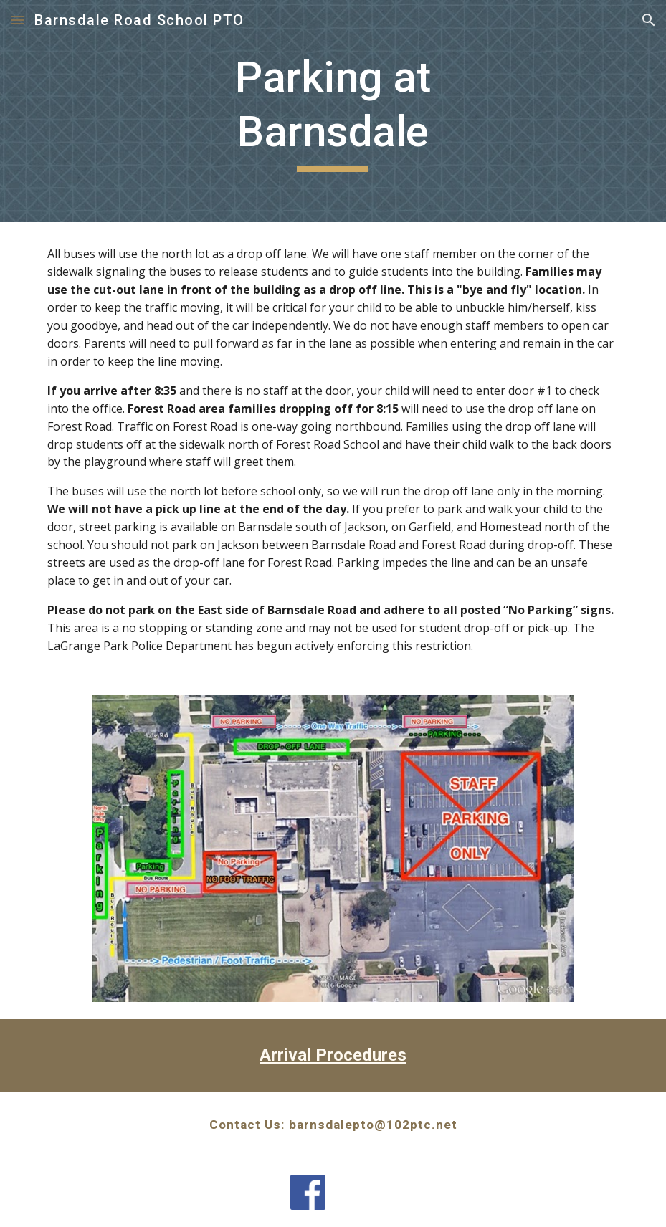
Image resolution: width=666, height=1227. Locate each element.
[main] (333, 110)
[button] (17, 19)
